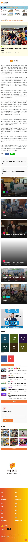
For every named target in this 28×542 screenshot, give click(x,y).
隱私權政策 (20, 534)
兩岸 (9, 393)
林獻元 (5, 195)
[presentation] (1, 11)
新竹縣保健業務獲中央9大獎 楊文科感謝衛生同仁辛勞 (17, 389)
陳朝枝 (5, 236)
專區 (16, 517)
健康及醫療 (10, 387)
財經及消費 (18, 499)
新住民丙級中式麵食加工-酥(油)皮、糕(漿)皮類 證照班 (13, 262)
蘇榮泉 (10, 373)
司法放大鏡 (3, 520)
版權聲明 (24, 534)
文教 (2, 46)
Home (2, 19)
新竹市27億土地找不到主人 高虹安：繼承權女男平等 (17, 383)
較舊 (4, 169)
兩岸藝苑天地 (18, 520)
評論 (2, 506)
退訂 (10, 420)
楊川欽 (3, 52)
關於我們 (11, 534)
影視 (2, 503)
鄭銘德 (10, 385)
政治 (12, 368)
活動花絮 (5, 19)
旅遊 (2, 513)
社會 (4, 275)
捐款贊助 (6, 534)
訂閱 (5, 420)
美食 (2, 517)
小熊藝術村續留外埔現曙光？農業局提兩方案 (12, 194)
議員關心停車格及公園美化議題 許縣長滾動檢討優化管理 (14, 234)
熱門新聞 (20, 365)
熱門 (9, 368)
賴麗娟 (5, 264)
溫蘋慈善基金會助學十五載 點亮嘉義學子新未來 (16, 377)
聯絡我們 (15, 534)
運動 (16, 503)
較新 (4, 159)
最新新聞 (7, 365)
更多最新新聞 (14, 401)
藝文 (10, 275)
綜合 (18, 368)
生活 (4, 212)
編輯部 (10, 398)
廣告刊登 (2, 534)
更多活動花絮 (14, 448)
